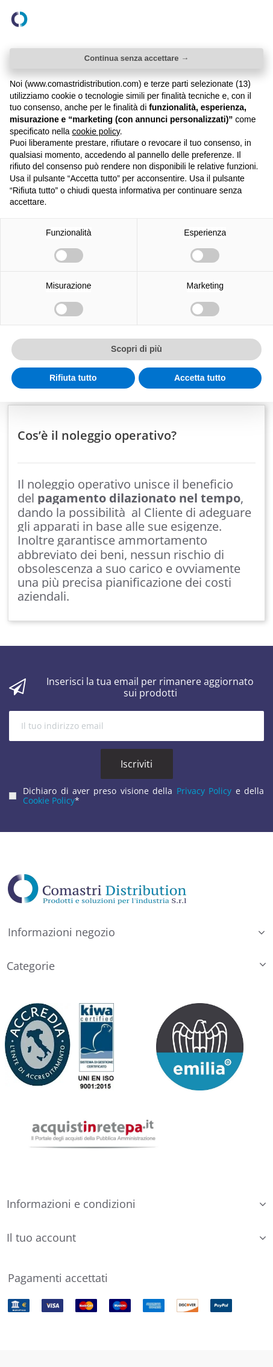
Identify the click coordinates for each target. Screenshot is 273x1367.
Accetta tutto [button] (200, 378)
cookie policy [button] (96, 131)
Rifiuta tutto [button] (73, 378)
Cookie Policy (49, 799)
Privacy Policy (204, 789)
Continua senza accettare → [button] (136, 58)
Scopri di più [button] (136, 349)
